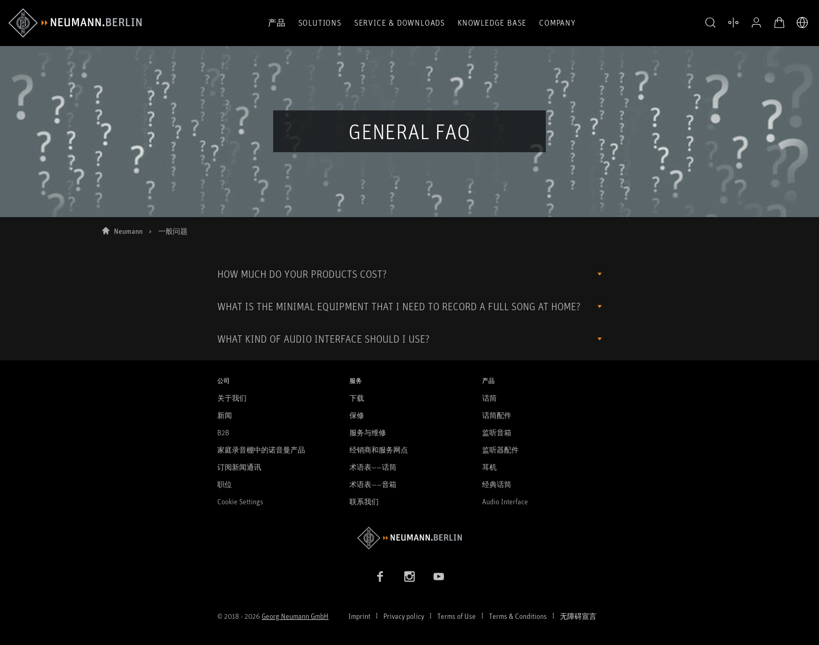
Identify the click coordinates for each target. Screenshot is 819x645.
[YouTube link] (438, 576)
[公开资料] (756, 22)
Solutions (320, 22)
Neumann (128, 231)
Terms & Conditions (518, 616)
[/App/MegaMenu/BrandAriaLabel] (75, 23)
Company (557, 22)
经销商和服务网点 (378, 449)
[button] (710, 23)
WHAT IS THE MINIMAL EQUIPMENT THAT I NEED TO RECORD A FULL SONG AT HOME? (398, 306)
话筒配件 (496, 415)
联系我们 (364, 501)
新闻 (224, 415)
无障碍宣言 (578, 616)
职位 (224, 484)
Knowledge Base (492, 22)
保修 (356, 415)
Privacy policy (403, 616)
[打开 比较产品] (733, 22)
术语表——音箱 (372, 484)
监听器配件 (500, 449)
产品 (277, 22)
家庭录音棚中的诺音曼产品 (261, 449)
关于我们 (232, 397)
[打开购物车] (779, 22)
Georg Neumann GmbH (295, 616)
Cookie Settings (240, 501)
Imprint (359, 616)
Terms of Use (456, 616)
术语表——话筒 (372, 466)
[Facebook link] (380, 576)
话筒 (489, 397)
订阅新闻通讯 (239, 466)
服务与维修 (367, 432)
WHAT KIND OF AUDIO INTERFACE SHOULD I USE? (323, 338)
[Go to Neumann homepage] (409, 538)
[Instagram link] (409, 576)
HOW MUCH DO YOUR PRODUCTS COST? (302, 273)
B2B (223, 432)
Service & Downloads (399, 22)
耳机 (489, 466)
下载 (356, 397)
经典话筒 (496, 484)
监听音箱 (496, 432)
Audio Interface (505, 501)
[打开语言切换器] (802, 22)
